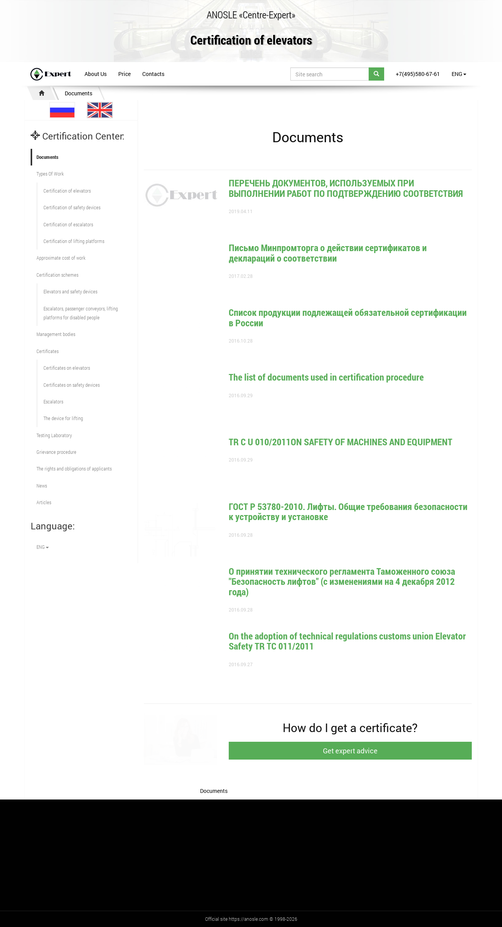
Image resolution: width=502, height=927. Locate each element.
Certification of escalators (68, 224)
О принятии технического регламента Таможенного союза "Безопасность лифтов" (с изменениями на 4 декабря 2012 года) (349, 581)
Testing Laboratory (54, 435)
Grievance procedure (56, 451)
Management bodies (55, 334)
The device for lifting (63, 418)
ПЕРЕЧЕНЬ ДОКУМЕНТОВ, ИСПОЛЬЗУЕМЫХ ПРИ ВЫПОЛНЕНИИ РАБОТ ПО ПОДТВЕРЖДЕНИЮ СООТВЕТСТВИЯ (346, 188)
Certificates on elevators (66, 367)
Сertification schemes (57, 274)
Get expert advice (357, 750)
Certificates (47, 351)
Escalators (53, 401)
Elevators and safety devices (70, 291)
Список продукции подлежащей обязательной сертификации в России (355, 317)
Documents (78, 93)
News (41, 485)
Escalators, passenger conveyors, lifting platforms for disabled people (80, 313)
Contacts (153, 74)
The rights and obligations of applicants (74, 468)
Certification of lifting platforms (73, 241)
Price (124, 74)
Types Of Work (50, 173)
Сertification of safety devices (71, 207)
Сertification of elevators (67, 190)
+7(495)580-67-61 (418, 74)
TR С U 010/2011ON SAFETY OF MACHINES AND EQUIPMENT (348, 442)
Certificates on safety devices (71, 384)
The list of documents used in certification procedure (333, 377)
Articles (43, 502)
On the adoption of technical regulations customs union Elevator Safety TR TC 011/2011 (354, 641)
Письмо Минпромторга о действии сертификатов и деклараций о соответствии (335, 252)
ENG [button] (459, 74)
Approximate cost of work (60, 257)
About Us (96, 74)
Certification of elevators (251, 40)
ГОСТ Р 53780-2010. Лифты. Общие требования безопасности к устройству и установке (355, 511)
